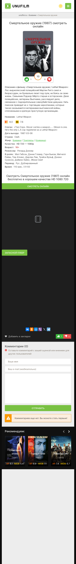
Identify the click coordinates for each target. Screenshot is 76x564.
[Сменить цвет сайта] (61, 6)
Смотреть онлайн (38, 186)
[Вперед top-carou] (69, 431)
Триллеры (28, 140)
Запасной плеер (14, 252)
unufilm (20, 6)
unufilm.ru (23, 15)
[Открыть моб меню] (68, 6)
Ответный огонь (15, 452)
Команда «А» (61, 453)
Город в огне (38, 453)
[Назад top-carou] (63, 431)
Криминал (41, 140)
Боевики (32, 15)
